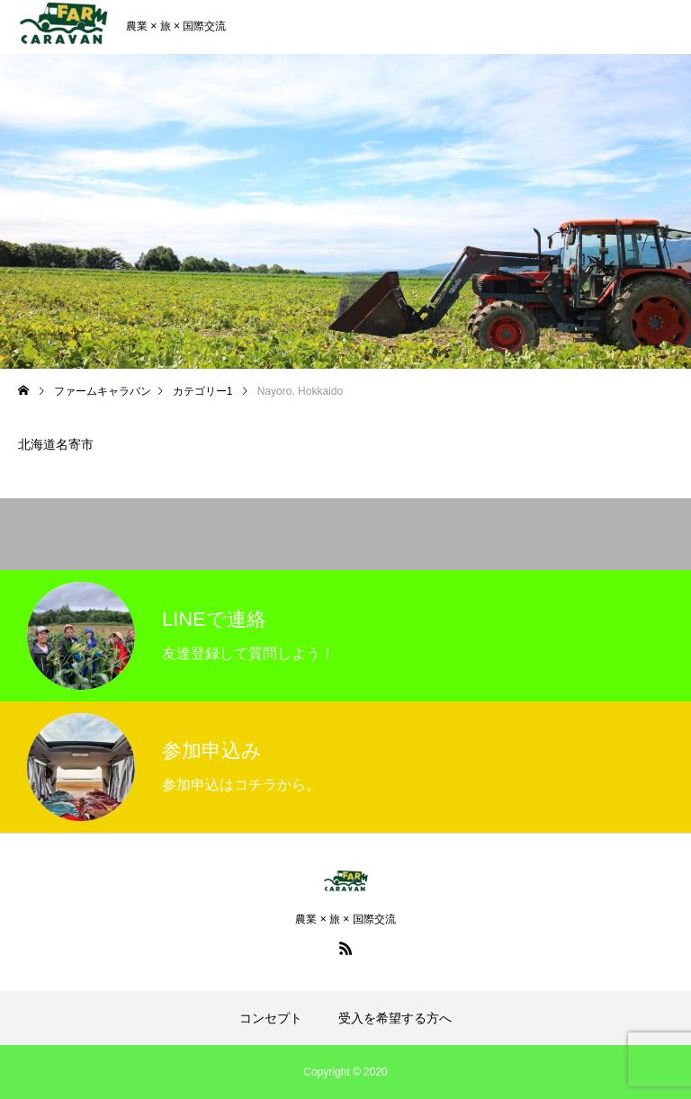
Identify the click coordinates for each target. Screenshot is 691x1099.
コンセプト (270, 1018)
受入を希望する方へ (395, 1018)
